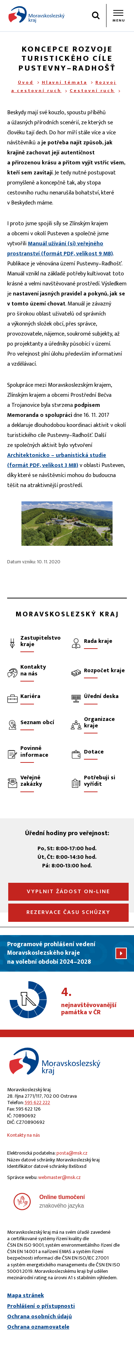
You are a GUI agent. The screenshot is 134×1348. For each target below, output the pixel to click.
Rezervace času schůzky (68, 912)
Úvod (26, 82)
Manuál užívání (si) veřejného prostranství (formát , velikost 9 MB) (60, 249)
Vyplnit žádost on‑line (68, 891)
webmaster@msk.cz (59, 1177)
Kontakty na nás (23, 1135)
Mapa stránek (25, 1295)
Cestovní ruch (92, 91)
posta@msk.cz (72, 1153)
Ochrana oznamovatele (38, 1327)
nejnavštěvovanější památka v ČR (94, 1001)
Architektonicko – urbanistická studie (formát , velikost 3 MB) (56, 460)
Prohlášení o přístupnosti (41, 1306)
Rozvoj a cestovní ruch (63, 86)
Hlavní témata (64, 82)
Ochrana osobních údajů (39, 1317)
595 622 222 (37, 1102)
